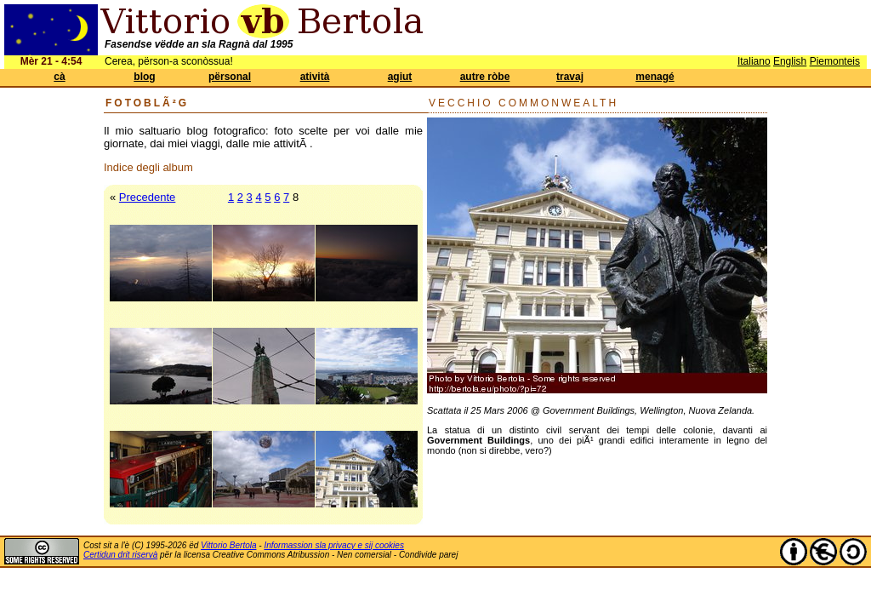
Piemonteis (835, 61)
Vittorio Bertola (228, 545)
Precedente (147, 197)
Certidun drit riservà (120, 554)
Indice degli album (148, 167)
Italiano (754, 61)
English (789, 61)
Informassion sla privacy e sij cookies (334, 545)
